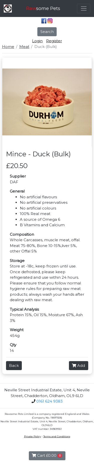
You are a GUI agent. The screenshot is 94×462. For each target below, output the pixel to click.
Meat (24, 46)
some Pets (43, 8)
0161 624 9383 (49, 401)
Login (37, 40)
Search (47, 31)
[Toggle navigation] (83, 8)
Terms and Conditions (56, 436)
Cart (47, 455)
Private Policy (32, 436)
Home (8, 46)
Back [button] (14, 365)
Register (54, 40)
